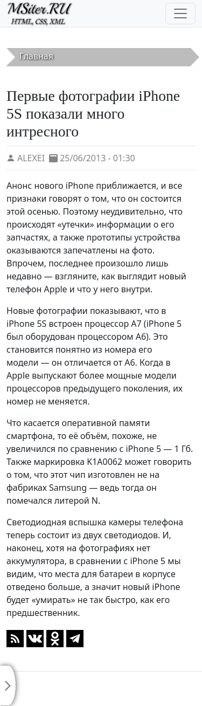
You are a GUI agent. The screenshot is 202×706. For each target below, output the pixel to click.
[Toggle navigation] (180, 13)
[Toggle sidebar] (8, 685)
